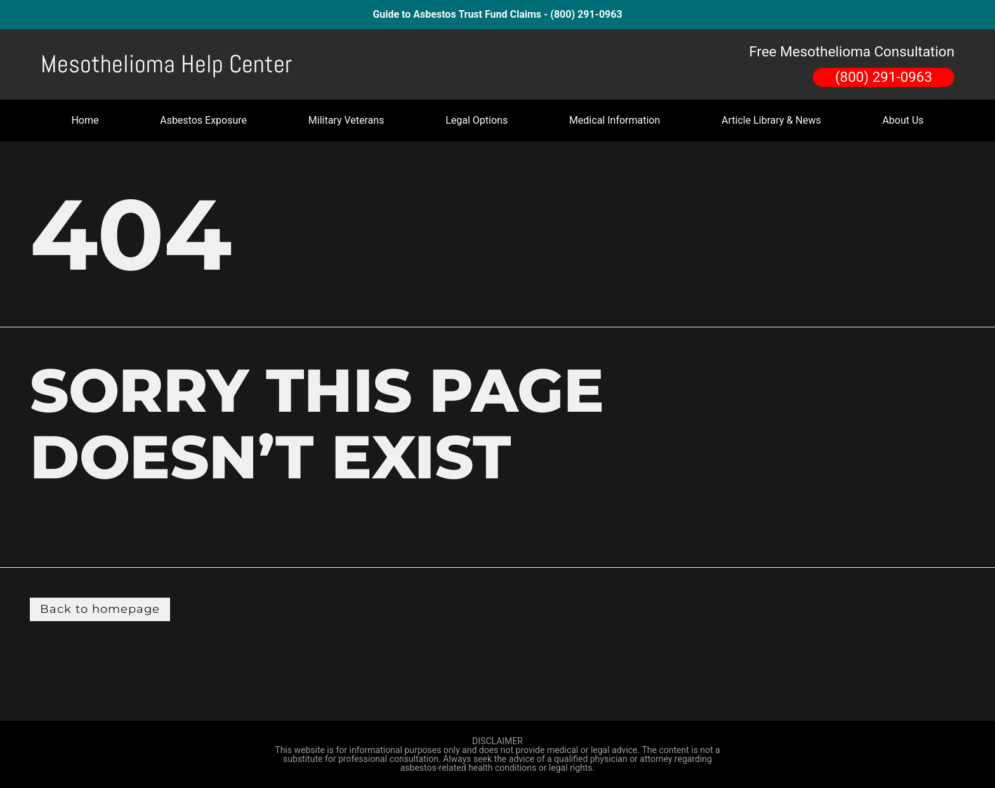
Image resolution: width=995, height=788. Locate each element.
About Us (902, 120)
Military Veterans (346, 120)
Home (84, 120)
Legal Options (476, 120)
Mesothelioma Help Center (166, 64)
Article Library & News (771, 120)
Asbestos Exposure (203, 120)
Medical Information (614, 120)
